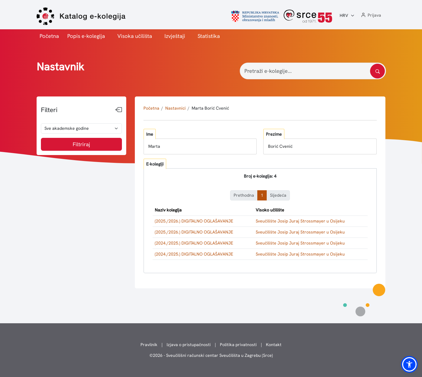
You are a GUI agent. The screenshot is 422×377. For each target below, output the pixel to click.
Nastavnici (175, 108)
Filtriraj (81, 144)
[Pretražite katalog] (377, 71)
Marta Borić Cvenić (210, 108)
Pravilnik (148, 344)
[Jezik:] (347, 15)
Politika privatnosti (238, 344)
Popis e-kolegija (86, 36)
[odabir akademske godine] (81, 128)
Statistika (209, 36)
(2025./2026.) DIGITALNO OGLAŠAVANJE (194, 221)
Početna (49, 36)
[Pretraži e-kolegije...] (313, 71)
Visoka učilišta (134, 36)
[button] (370, 15)
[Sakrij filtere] (118, 110)
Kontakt (274, 344)
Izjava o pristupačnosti (189, 344)
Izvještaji (174, 36)
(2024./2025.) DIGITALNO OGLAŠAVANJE (194, 243)
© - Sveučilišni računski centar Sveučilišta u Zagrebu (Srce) (211, 355)
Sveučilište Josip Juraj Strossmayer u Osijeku (300, 221)
